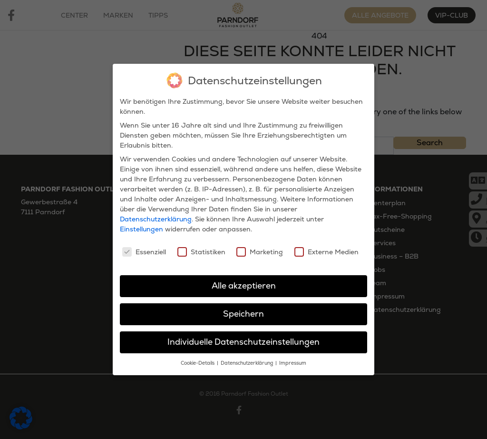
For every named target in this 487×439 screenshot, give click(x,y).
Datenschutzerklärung (156, 216)
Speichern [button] (243, 311)
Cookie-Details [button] (198, 361)
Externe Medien (326, 249)
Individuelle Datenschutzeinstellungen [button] (243, 339)
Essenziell (144, 249)
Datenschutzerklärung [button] (247, 361)
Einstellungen (141, 226)
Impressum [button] (292, 361)
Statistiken (201, 249)
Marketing (259, 249)
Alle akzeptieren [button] (244, 283)
